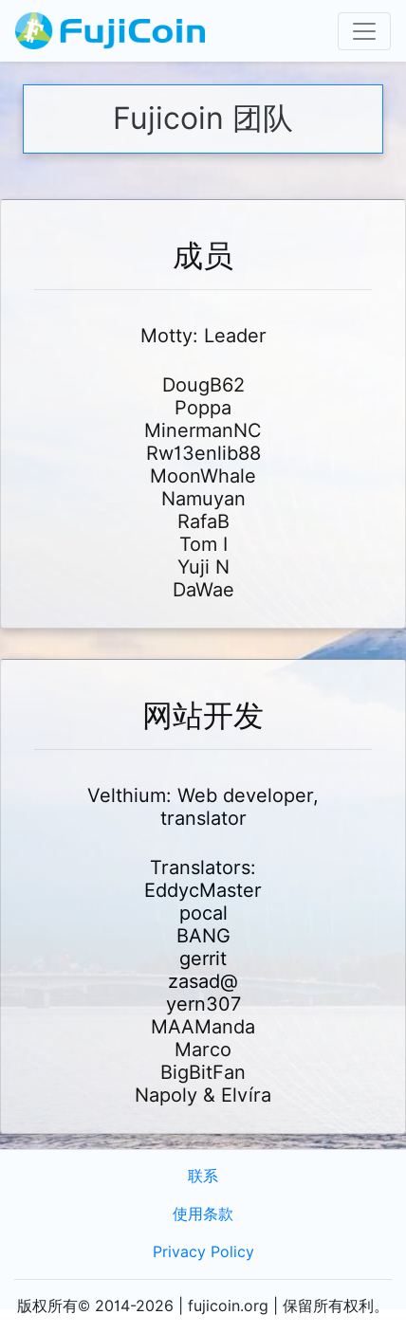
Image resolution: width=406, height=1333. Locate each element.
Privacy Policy (203, 1252)
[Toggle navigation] (364, 31)
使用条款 (203, 1214)
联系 (203, 1176)
